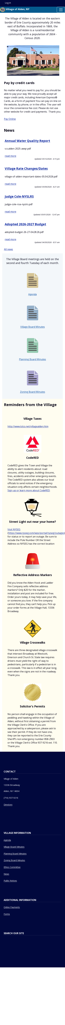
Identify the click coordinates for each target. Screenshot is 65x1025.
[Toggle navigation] (61, 10)
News (6, 874)
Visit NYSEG (14, 529)
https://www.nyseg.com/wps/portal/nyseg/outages (36, 533)
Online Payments (12, 907)
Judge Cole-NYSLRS (19, 196)
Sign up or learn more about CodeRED (29, 490)
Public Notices (10, 880)
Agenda (32, 294)
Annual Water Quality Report (27, 141)
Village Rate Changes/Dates (26, 168)
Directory (8, 804)
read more (10, 156)
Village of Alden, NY (14, 9)
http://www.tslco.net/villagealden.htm (28, 426)
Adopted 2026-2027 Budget (25, 224)
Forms (7, 914)
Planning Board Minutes (32, 359)
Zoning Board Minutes (32, 391)
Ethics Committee (12, 867)
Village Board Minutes (32, 326)
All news (8, 249)
